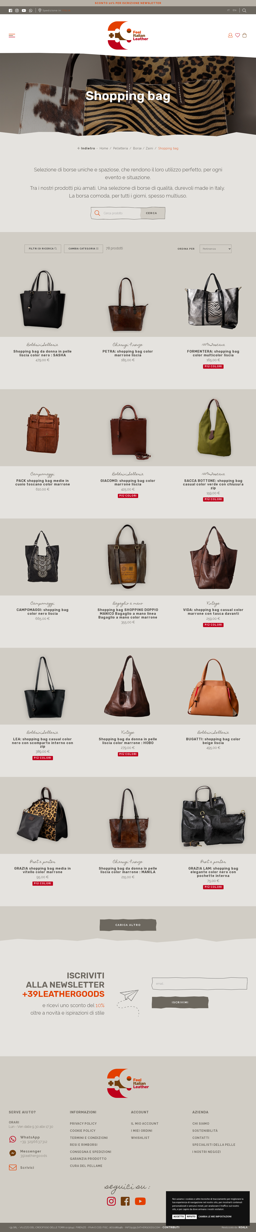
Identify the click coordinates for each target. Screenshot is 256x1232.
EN (235, 10)
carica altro (128, 925)
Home (104, 148)
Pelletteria (120, 148)
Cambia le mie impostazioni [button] (215, 1216)
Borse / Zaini (143, 148)
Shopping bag (168, 148)
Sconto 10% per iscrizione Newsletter (128, 3)
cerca (151, 213)
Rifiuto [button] (191, 1216)
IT (228, 10)
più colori (213, 366)
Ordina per (186, 248)
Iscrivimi (180, 1002)
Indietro (86, 148)
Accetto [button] (179, 1216)
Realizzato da (234, 1227)
